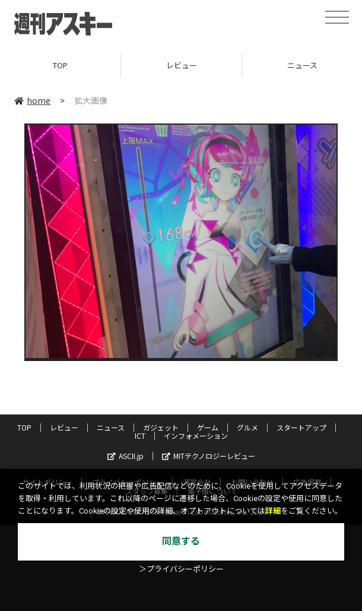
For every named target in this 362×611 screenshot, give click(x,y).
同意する (181, 541)
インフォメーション (196, 435)
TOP (60, 65)
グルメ (247, 427)
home (32, 100)
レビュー (181, 65)
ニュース (111, 427)
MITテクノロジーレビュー (208, 456)
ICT (140, 435)
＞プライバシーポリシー (181, 569)
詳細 (273, 510)
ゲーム (207, 427)
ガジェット (161, 427)
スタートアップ (301, 427)
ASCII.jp (125, 456)
